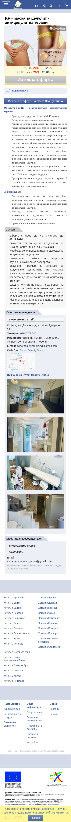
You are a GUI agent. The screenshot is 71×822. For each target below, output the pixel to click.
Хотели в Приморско (49, 633)
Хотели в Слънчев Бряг (16, 665)
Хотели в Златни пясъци (17, 633)
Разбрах (35, 817)
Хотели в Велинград (14, 618)
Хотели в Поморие (48, 628)
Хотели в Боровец (13, 613)
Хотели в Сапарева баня (17, 652)
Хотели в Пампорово (49, 618)
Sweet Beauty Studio (32, 350)
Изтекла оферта (36, 79)
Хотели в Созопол (13, 670)
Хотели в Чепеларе (14, 681)
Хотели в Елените (13, 628)
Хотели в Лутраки (47, 603)
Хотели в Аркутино (13, 597)
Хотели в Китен (12, 638)
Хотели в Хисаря (12, 676)
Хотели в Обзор (46, 613)
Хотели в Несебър (48, 608)
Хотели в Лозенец (13, 643)
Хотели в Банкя (12, 603)
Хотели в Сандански (49, 647)
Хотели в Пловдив (48, 623)
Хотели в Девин (12, 623)
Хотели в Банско (12, 608)
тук (66, 812)
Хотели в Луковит (47, 597)
